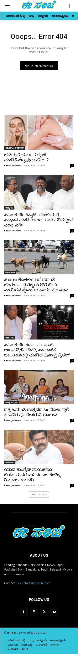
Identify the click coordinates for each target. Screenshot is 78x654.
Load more (39, 494)
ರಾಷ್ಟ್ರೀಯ (9, 207)
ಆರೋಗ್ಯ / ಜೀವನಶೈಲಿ (14, 147)
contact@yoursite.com (35, 583)
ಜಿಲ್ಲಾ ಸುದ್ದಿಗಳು (11, 402)
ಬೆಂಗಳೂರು (10, 272)
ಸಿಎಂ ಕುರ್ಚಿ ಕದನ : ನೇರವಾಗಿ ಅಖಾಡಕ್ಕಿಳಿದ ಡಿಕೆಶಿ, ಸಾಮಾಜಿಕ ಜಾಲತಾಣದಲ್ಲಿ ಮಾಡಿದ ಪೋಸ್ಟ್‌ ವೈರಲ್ (37, 349)
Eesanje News (12, 165)
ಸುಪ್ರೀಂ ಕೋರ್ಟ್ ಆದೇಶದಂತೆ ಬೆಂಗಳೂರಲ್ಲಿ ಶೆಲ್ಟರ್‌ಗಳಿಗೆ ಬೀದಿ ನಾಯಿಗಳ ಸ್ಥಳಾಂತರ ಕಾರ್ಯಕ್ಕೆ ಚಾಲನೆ (36, 284)
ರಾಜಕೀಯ (9, 337)
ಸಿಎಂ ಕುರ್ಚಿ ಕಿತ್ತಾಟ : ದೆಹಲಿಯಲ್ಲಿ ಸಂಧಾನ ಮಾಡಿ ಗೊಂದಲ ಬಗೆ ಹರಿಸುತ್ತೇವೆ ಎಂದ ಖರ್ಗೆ (39, 220)
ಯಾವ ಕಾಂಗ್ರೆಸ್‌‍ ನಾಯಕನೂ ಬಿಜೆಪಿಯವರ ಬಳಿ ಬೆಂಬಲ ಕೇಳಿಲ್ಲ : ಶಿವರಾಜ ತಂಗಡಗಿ (33, 474)
